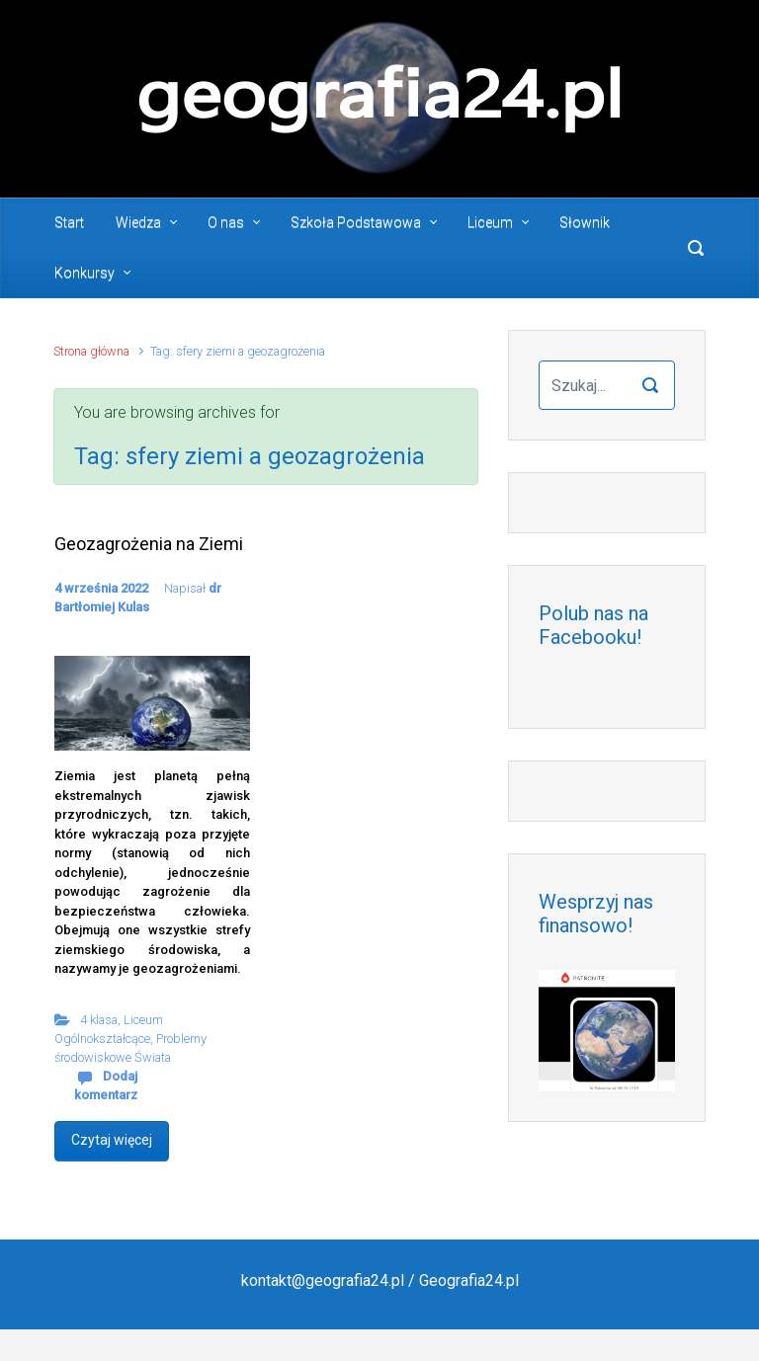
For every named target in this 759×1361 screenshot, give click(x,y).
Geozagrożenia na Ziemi (148, 543)
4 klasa (99, 1019)
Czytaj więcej (111, 1140)
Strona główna (91, 351)
